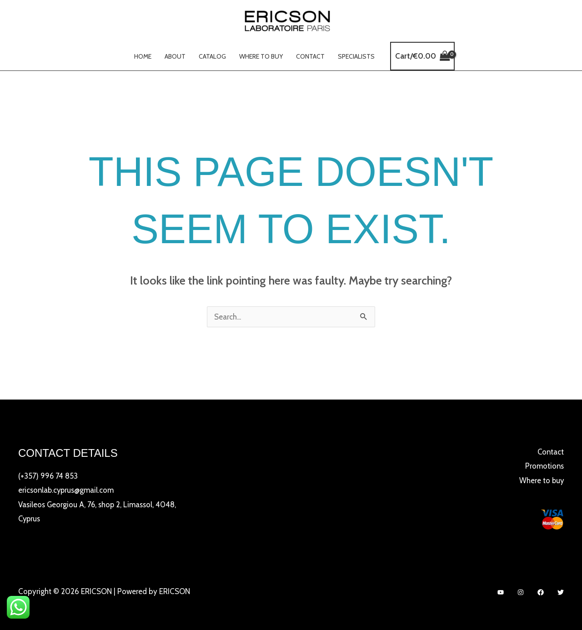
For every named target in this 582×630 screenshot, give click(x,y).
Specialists (354, 56)
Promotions (544, 465)
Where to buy (260, 56)
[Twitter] (560, 592)
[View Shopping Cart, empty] (421, 56)
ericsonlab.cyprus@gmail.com (67, 490)
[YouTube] (500, 592)
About (175, 56)
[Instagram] (520, 592)
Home (143, 56)
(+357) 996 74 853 (48, 475)
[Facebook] (540, 592)
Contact (309, 56)
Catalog (212, 56)
